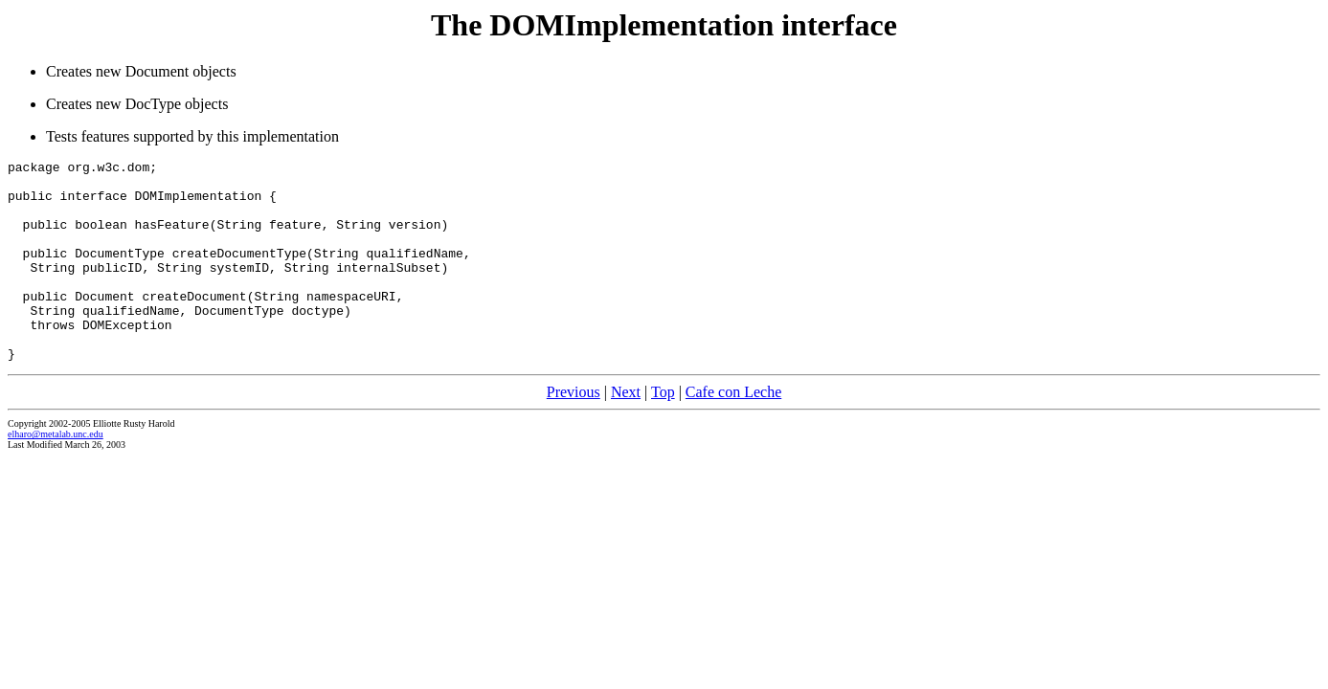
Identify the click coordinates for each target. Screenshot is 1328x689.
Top (663, 432)
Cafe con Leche (733, 432)
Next (626, 432)
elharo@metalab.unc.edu (55, 474)
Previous (573, 432)
